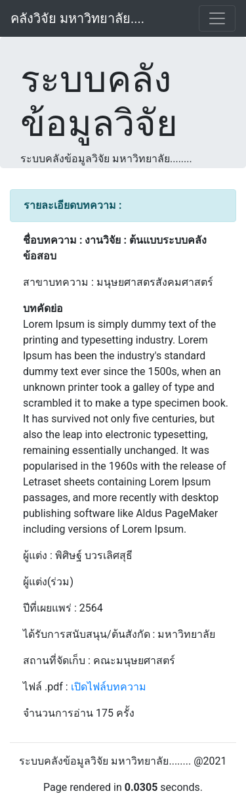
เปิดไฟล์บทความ (108, 687)
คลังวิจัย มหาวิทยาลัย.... (77, 18)
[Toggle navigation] (217, 18)
